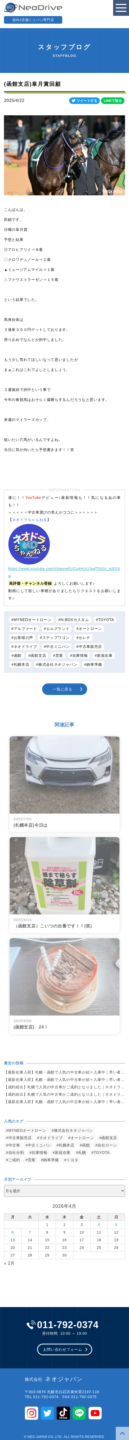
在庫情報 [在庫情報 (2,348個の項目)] (39, 1152)
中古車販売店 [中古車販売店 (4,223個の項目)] (20, 1138)
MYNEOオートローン (33, 620)
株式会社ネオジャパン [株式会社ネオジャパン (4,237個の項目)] (73, 1130)
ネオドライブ (25, 646)
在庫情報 (80, 655)
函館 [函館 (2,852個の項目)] (86, 1145)
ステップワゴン (56, 637)
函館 (17, 655)
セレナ (84, 637)
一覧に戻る (62, 689)
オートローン (90, 629)
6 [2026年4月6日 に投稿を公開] (13, 1232)
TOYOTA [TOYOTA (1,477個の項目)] (102, 1152)
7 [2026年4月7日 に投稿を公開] (30, 1232)
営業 (59, 655)
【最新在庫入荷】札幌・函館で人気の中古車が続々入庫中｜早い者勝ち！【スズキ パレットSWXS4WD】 (64, 1072)
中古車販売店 (90, 646)
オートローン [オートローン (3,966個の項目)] (82, 1138)
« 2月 (9, 1263)
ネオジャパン (54, 1379)
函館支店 (38, 655)
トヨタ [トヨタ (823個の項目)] (72, 1160)
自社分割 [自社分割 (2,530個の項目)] (16, 1152)
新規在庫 (105, 655)
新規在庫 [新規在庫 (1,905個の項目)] (62, 1152)
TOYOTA (106, 620)
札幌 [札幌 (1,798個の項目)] (82, 1152)
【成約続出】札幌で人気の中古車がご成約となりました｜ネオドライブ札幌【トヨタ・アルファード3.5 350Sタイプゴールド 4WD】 (64, 1087)
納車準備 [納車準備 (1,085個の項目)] (51, 1160)
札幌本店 (21, 664)
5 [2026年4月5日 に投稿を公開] (116, 1225)
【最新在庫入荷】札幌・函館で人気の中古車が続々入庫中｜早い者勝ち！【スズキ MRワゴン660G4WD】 (64, 1079)
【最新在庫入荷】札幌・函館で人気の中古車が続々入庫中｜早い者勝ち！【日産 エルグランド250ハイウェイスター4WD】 (64, 1102)
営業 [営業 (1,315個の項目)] (31, 1160)
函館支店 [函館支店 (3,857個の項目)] (109, 1138)
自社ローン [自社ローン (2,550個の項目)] (107, 1145)
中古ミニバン (57, 646)
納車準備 (94, 664)
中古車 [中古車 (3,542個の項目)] (14, 1145)
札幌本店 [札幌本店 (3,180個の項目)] (66, 1145)
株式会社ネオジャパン (57, 664)
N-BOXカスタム (75, 620)
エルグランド (57, 629)
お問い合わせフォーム (62, 1349)
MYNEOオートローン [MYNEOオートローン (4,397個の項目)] (27, 1130)
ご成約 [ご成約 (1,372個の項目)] (14, 1160)
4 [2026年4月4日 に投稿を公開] (99, 1225)
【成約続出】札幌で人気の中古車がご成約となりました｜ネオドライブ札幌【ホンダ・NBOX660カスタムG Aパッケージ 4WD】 (64, 1094)
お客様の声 (23, 637)
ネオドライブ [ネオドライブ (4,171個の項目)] (51, 1138)
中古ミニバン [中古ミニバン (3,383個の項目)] (39, 1145)
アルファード (25, 629)
